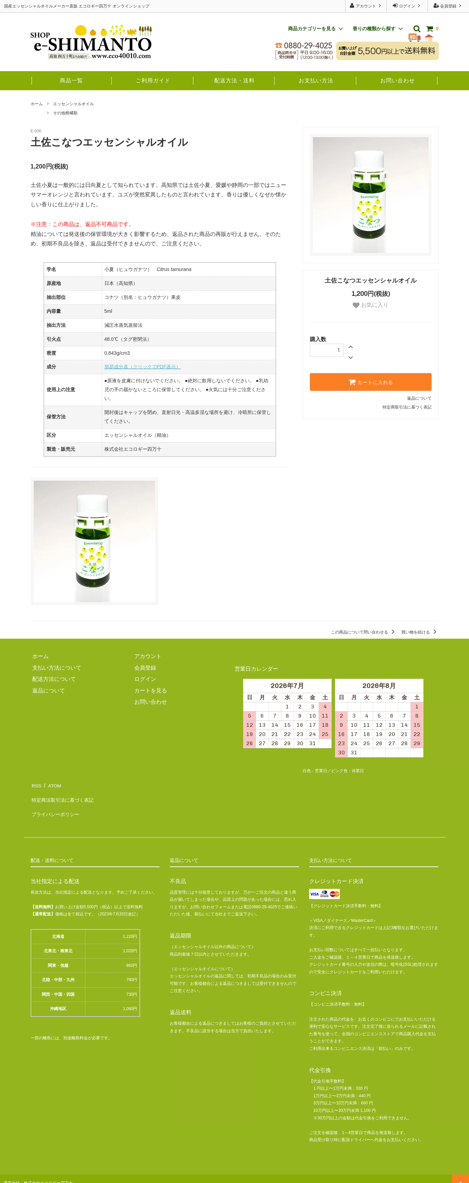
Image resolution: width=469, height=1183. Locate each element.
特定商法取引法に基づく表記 (66, 796)
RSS (36, 784)
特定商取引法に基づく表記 (407, 407)
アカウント (366, 6)
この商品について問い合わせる (364, 632)
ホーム (37, 103)
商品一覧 (71, 80)
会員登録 (448, 6)
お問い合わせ (397, 80)
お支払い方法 (316, 80)
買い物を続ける (419, 632)
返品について (419, 398)
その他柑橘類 (65, 113)
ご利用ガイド (153, 80)
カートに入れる (370, 382)
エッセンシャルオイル (73, 103)
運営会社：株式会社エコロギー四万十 (38, 1174)
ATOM (53, 784)
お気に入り (370, 305)
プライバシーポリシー (58, 807)
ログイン (407, 6)
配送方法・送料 (234, 80)
